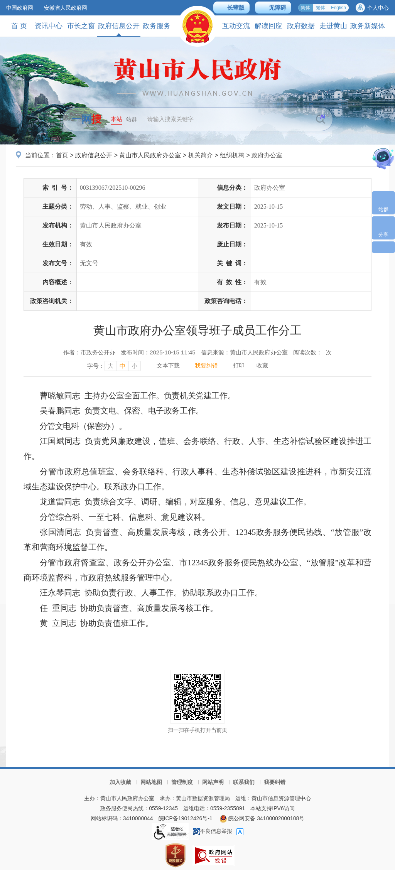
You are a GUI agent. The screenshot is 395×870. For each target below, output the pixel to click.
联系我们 (244, 782)
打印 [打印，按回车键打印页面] (239, 365)
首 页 (19, 26)
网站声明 (213, 782)
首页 (62, 155)
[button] (231, 7)
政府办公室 (267, 155)
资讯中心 (48, 26)
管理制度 (182, 782)
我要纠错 (274, 782)
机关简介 (200, 155)
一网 (86, 119)
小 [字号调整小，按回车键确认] (134, 365)
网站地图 (151, 782)
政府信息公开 (119, 29)
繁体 (320, 7)
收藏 (262, 365)
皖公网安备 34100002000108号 (262, 818)
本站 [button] (116, 119)
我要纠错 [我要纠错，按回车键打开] (206, 365)
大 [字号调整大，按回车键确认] (110, 365)
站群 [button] (131, 119)
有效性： (232, 282)
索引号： (57, 187)
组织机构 (232, 155)
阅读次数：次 (312, 352)
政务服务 (156, 26)
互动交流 (236, 26)
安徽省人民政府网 (65, 8)
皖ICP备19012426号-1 (186, 818)
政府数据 (301, 26)
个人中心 (378, 8)
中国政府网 (19, 8)
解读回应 (268, 26)
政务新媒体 (367, 26)
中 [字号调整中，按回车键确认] (122, 365)
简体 (305, 7)
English (338, 7)
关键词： (232, 263)
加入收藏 (120, 782)
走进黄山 (333, 26)
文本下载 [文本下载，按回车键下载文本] (168, 365)
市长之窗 (81, 26)
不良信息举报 (212, 831)
